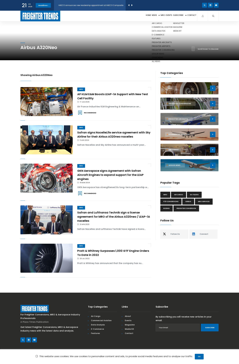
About (128, 316)
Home (113, 16)
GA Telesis (194, 195)
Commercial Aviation (101, 320)
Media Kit (129, 329)
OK (199, 356)
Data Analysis (98, 324)
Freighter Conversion (186, 208)
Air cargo (178, 195)
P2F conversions (170, 201)
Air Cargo (95, 316)
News (126, 16)
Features (95, 333)
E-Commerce (97, 329)
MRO (139, 16)
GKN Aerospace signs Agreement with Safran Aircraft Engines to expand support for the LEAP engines (110, 175)
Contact (188, 16)
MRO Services (204, 201)
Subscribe (168, 16)
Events (151, 16)
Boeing (166, 208)
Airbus (188, 201)
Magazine (130, 324)
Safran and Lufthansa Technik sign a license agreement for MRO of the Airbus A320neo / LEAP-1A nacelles (113, 217)
